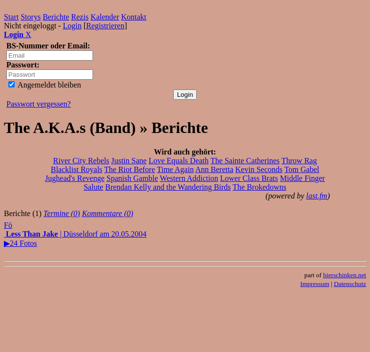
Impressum (315, 283)
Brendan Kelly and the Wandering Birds (168, 187)
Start (11, 17)
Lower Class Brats (249, 178)
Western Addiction (189, 178)
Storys (31, 17)
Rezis (80, 17)
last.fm (316, 196)
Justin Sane (128, 160)
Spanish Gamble (132, 178)
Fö (8, 225)
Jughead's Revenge (75, 178)
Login (72, 26)
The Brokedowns (259, 187)
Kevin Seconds (258, 169)
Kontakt (134, 17)
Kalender (105, 17)
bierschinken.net (344, 275)
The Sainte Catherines (244, 160)
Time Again (175, 169)
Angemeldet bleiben (44, 85)
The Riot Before (129, 169)
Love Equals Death (179, 160)
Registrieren (105, 26)
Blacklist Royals (76, 169)
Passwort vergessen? (38, 104)
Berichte (56, 17)
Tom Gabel (301, 169)
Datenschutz (350, 283)
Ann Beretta (214, 169)
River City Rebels (81, 160)
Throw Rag (299, 160)
